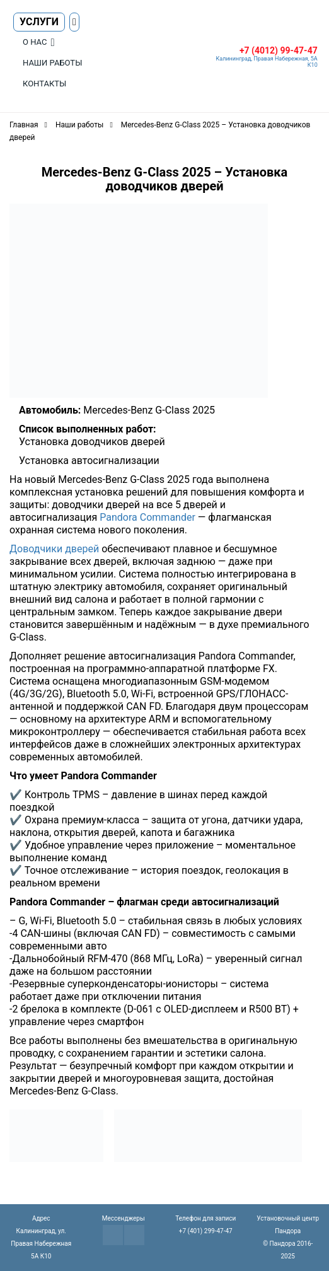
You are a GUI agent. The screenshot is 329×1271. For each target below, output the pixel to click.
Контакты (44, 83)
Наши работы (52, 62)
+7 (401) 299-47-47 (206, 1230)
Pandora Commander (147, 517)
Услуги (39, 22)
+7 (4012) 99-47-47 (279, 50)
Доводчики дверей (54, 549)
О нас (35, 42)
